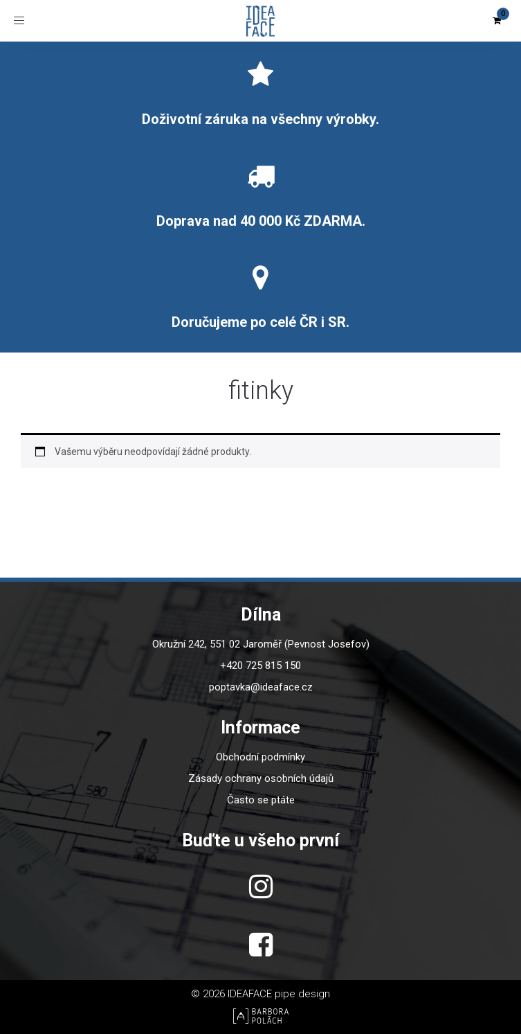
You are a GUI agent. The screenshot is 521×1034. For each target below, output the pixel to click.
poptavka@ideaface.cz (261, 687)
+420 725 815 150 (260, 665)
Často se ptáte (261, 800)
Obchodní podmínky (260, 757)
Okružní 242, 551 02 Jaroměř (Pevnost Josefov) (260, 644)
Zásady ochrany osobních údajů (260, 778)
